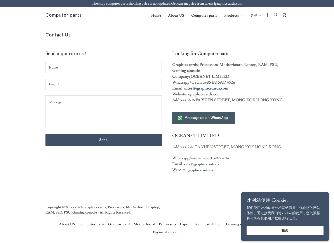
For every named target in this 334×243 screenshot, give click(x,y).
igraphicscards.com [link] (201, 170)
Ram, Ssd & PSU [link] (209, 224)
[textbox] (103, 67)
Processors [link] (167, 224)
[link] (63, 15)
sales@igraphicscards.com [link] (202, 164)
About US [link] (176, 15)
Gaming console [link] (239, 224)
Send (103, 140)
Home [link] (156, 15)
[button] (233, 15)
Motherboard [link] (144, 224)
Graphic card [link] (119, 224)
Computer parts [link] (204, 15)
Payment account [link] (167, 232)
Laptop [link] (186, 224)
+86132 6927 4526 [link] (216, 158)
